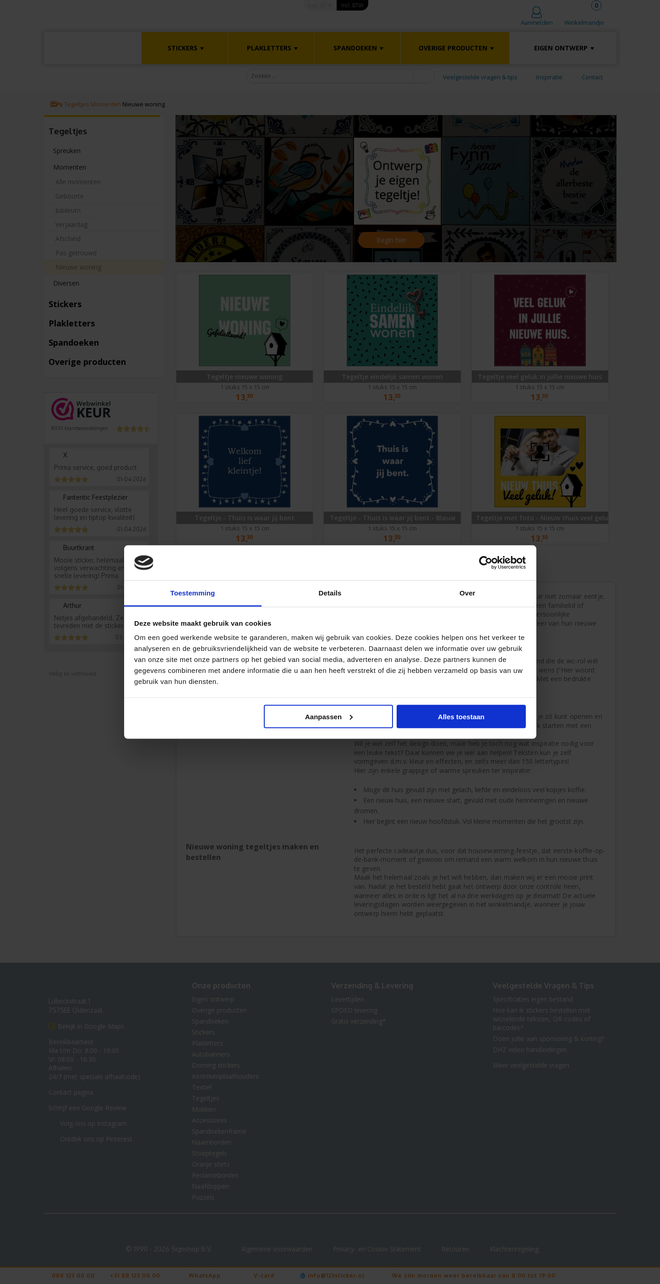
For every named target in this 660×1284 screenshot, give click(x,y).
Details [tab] (330, 593)
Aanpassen (329, 716)
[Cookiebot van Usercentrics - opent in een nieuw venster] (486, 563)
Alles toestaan (461, 716)
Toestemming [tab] (192, 593)
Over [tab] (467, 593)
